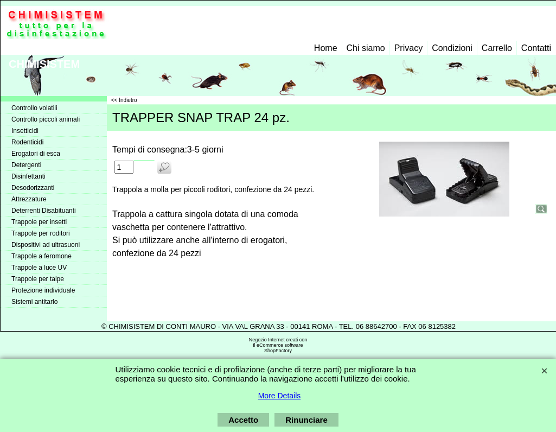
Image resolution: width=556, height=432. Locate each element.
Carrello (497, 48)
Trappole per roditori (40, 233)
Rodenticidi (27, 142)
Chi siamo (366, 48)
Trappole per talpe (37, 279)
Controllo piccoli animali (45, 119)
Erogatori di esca (35, 153)
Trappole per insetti (39, 222)
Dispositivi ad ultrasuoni (45, 245)
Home (325, 48)
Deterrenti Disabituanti (43, 210)
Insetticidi (25, 131)
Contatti (536, 48)
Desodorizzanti (32, 188)
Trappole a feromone (41, 256)
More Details (279, 395)
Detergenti (26, 165)
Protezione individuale (43, 290)
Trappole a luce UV (39, 267)
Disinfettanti (28, 176)
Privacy (408, 48)
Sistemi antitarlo (34, 302)
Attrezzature (29, 199)
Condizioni (452, 48)
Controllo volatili (34, 108)
